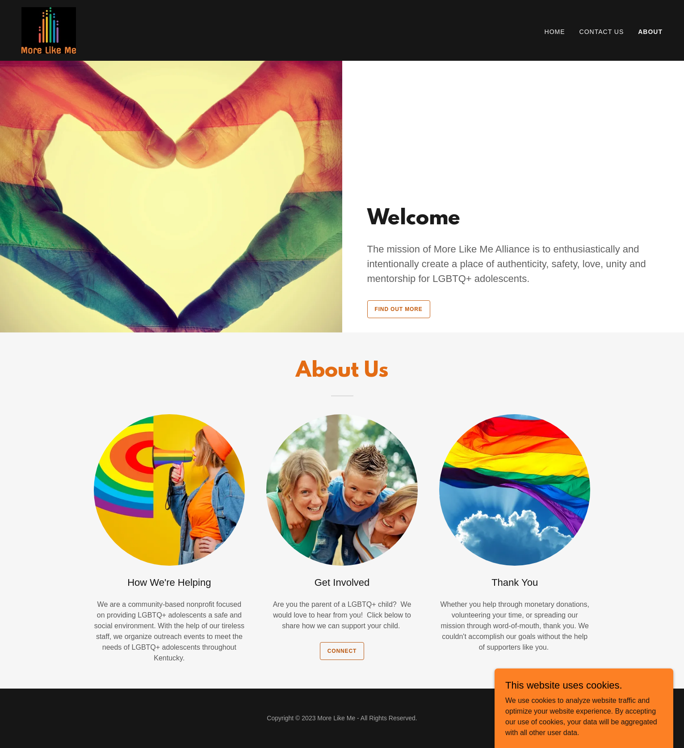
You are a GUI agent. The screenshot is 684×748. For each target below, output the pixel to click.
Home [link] (555, 31)
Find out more (399, 309)
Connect (342, 651)
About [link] (650, 31)
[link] (48, 30)
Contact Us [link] (601, 31)
